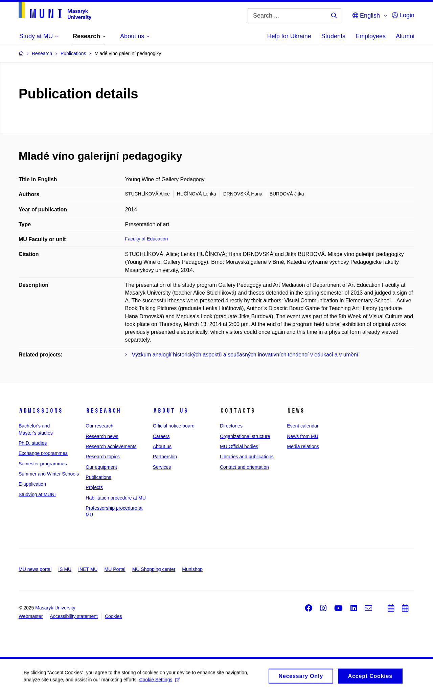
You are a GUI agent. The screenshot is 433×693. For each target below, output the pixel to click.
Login (403, 15)
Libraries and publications (247, 456)
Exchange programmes (43, 453)
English (366, 15)
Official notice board (174, 426)
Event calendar (302, 426)
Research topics (102, 456)
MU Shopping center (154, 569)
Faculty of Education (146, 238)
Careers (161, 436)
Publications (98, 477)
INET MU (87, 569)
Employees (371, 36)
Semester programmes (43, 463)
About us (170, 410)
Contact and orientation (244, 467)
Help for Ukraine (289, 36)
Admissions (41, 410)
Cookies (113, 616)
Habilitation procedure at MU (115, 498)
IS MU (64, 569)
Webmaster (31, 616)
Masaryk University (55, 607)
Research (103, 410)
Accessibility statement (74, 616)
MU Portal (114, 569)
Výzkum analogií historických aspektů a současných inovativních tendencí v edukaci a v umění (245, 354)
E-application (32, 484)
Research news (102, 436)
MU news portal (35, 569)
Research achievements (111, 446)
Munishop (192, 569)
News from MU (302, 436)
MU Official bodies (239, 446)
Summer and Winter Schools (49, 474)
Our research (99, 426)
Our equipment (101, 467)
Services (162, 467)
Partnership (165, 456)
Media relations (303, 446)
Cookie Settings (159, 681)
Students (333, 36)
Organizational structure (245, 436)
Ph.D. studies (33, 443)
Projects (94, 487)
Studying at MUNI (37, 494)
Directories (231, 426)
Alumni (405, 36)
